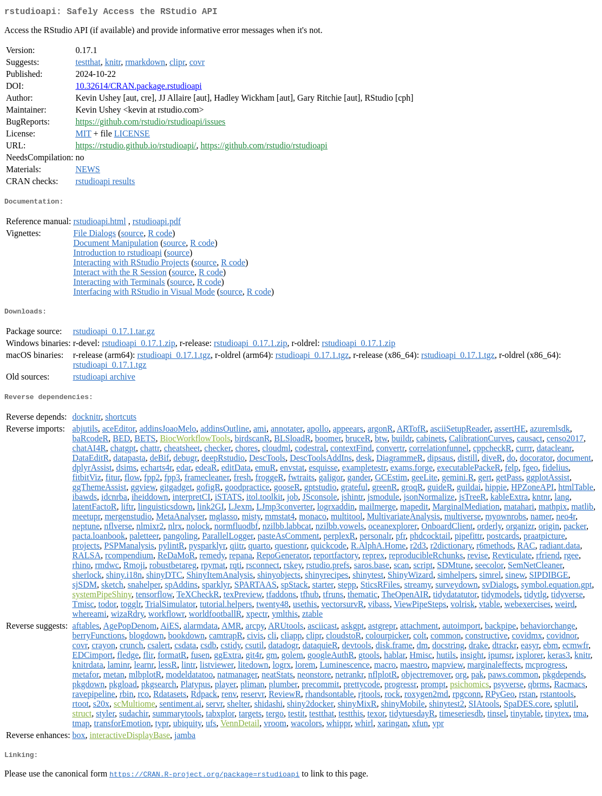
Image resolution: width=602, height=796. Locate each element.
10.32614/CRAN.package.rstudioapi (138, 88)
